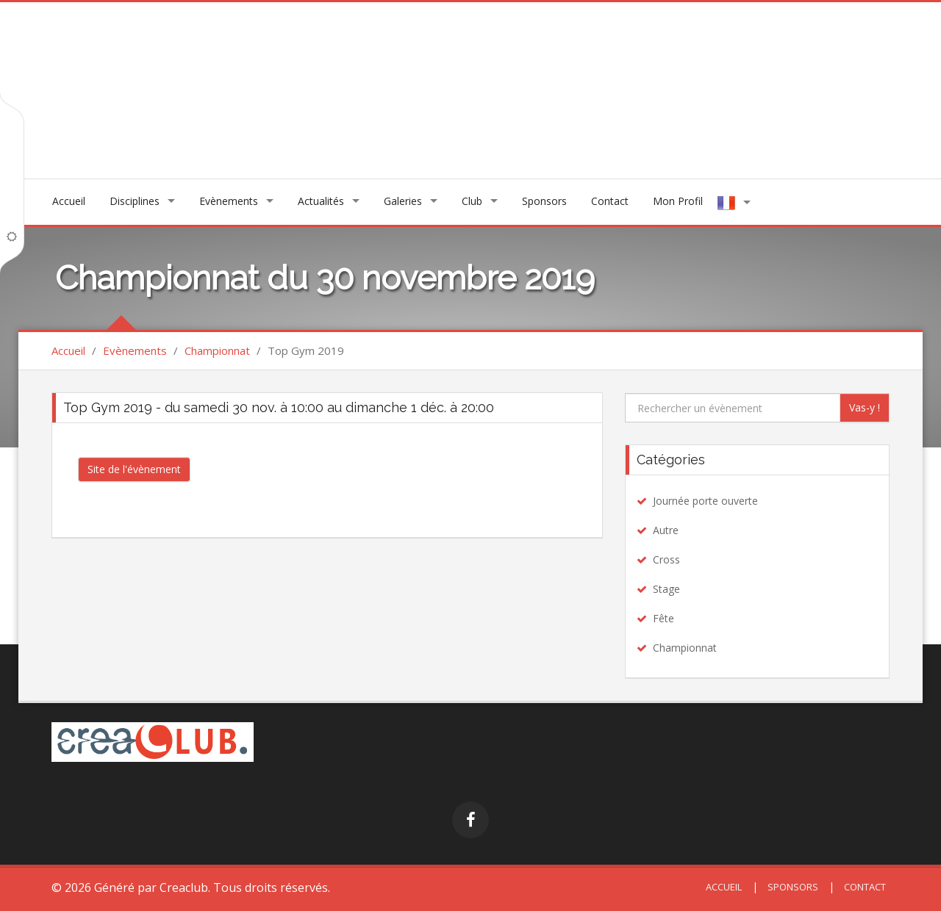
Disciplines (135, 201)
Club (472, 201)
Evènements (228, 201)
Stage (666, 589)
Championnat (217, 350)
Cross (666, 559)
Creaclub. (185, 887)
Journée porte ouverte (705, 501)
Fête (663, 618)
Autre (666, 530)
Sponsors (544, 201)
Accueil (68, 201)
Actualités (321, 201)
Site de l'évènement (134, 469)
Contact (610, 201)
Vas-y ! (864, 407)
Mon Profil (678, 201)
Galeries (403, 201)
